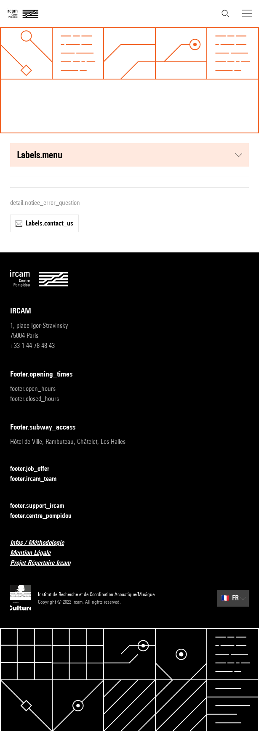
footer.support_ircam (42, 505)
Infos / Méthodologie (42, 542)
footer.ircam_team (38, 479)
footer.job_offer (34, 468)
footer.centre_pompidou (46, 516)
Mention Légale (35, 553)
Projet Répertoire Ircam (45, 563)
